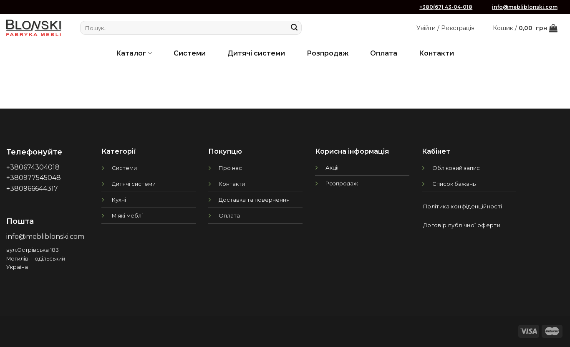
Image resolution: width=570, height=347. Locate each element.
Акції (331, 167)
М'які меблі (127, 215)
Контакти (436, 53)
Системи (190, 53)
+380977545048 (33, 178)
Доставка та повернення (254, 199)
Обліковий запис (456, 168)
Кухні (119, 199)
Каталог (133, 53)
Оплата (383, 53)
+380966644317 (32, 188)
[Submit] (294, 28)
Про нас (230, 168)
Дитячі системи (256, 53)
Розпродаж (327, 53)
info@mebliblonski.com (524, 7)
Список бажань (454, 183)
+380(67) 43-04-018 (445, 7)
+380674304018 (33, 167)
